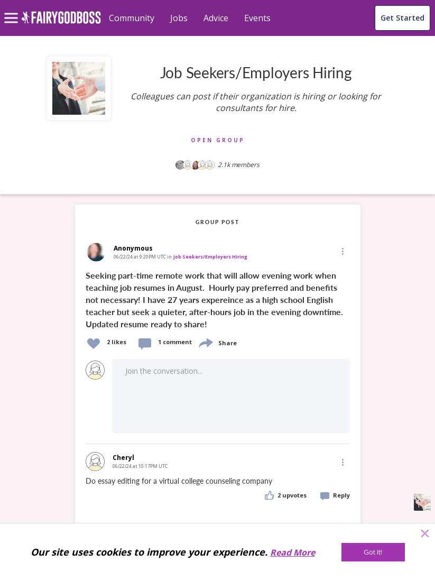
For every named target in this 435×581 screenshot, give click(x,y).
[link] (217, 299)
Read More (292, 552)
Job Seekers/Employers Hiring (210, 256)
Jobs (179, 18)
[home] (61, 23)
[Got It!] (373, 552)
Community (131, 18)
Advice (215, 18)
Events (257, 18)
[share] (205, 342)
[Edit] (342, 251)
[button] (342, 251)
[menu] (12, 9)
